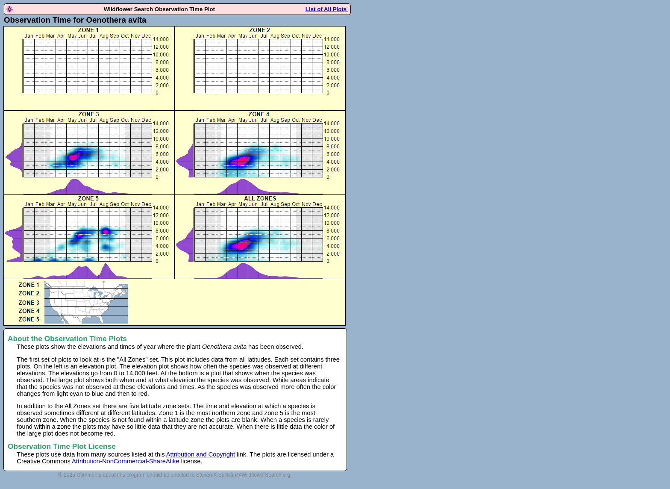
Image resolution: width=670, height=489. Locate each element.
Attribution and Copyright (200, 454)
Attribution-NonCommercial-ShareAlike (125, 461)
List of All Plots (327, 9)
